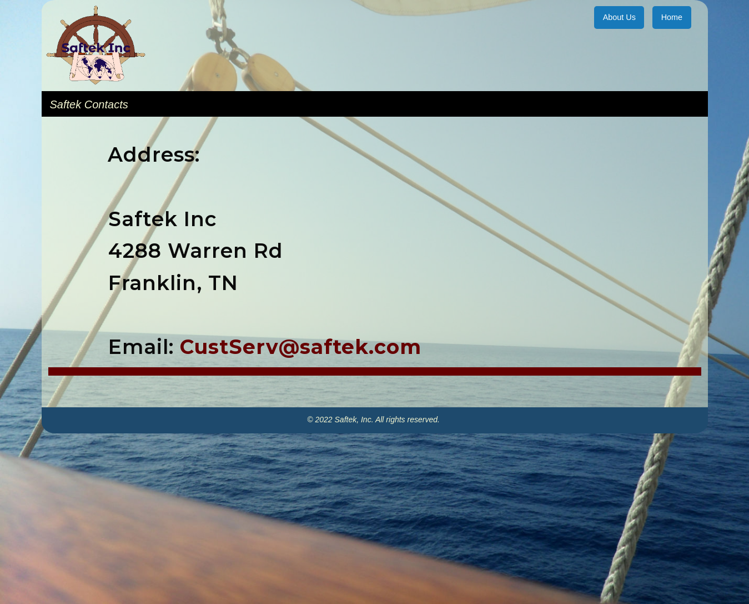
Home (671, 17)
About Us (619, 17)
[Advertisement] (375, 522)
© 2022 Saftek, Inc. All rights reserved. (374, 419)
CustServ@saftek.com (300, 347)
